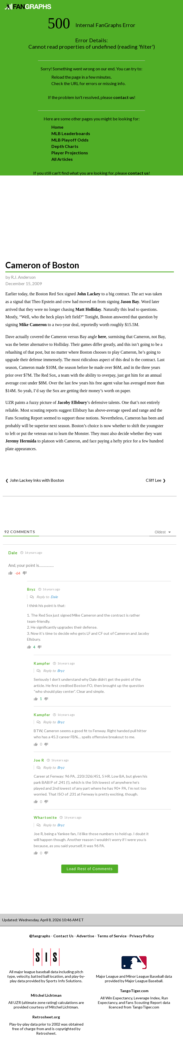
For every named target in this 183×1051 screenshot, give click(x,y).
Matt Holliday (88, 309)
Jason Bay (129, 301)
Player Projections (69, 152)
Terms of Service (112, 936)
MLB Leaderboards (70, 133)
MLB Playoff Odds (70, 139)
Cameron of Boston (42, 265)
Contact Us (63, 936)
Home (57, 126)
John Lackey (88, 294)
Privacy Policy (141, 936)
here (102, 336)
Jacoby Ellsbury (72, 402)
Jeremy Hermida (20, 441)
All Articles (62, 159)
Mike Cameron (33, 324)
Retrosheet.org (46, 1017)
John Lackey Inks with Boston (37, 480)
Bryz (60, 670)
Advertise (85, 936)
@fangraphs (39, 936)
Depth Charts (64, 146)
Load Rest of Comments (90, 869)
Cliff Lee (153, 480)
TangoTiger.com (134, 990)
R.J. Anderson (23, 277)
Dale (54, 597)
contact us (123, 97)
